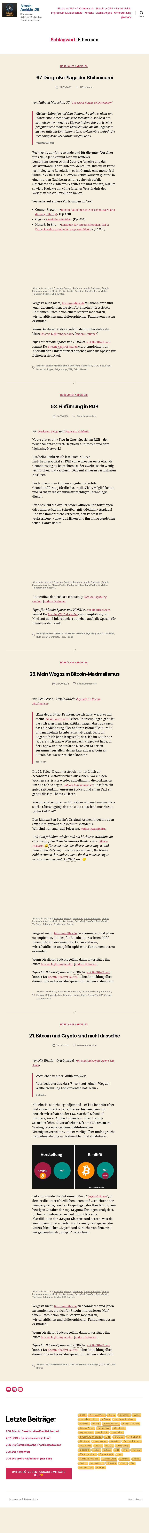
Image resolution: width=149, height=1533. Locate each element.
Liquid (101, 639)
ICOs (97, 371)
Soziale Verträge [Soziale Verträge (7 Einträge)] (86, 1493)
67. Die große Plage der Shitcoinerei (74, 78)
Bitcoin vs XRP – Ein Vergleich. (113, 8)
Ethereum (75, 371)
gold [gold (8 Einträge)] (117, 1476)
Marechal (41, 375)
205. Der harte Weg (18, 1477)
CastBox (82, 297)
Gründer (68, 1011)
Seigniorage (61, 375)
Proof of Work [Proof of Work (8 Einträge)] (85, 1471)
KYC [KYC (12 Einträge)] (120, 1480)
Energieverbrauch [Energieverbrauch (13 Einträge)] (131, 1449)
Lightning (92, 639)
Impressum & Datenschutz (66, 13)
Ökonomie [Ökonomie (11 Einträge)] (119, 1462)
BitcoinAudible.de (75, 309)
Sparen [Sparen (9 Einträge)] (112, 1440)
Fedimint (81, 639)
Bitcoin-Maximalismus (57, 371)
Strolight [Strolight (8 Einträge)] (83, 1489)
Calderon (59, 639)
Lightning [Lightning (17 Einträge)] (84, 1466)
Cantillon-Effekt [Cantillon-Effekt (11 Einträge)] (109, 1484)
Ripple (50, 375)
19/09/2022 (62, 1071)
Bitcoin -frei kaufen (65, 353)
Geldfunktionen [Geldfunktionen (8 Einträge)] (97, 1489)
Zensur (110, 1011)
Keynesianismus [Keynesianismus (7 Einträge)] (86, 1458)
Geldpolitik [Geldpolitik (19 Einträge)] (102, 1458)
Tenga (70, 643)
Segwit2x (95, 1011)
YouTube (107, 297)
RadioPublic (94, 297)
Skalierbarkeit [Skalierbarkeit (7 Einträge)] (119, 1454)
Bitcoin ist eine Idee (60, 226)
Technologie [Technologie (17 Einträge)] (103, 1453)
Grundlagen (94, 1390)
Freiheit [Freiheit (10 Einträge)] (109, 1471)
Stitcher (48, 299)
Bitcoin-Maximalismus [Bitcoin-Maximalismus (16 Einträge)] (125, 1445)
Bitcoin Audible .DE (31, 8)
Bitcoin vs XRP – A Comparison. (75, 8)
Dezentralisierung (92, 1007)
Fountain (58, 294)
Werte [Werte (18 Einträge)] (137, 1440)
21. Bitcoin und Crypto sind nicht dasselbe (75, 1056)
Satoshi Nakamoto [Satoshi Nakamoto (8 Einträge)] (111, 1449)
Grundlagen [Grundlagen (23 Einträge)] (134, 1462)
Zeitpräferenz (82, 375)
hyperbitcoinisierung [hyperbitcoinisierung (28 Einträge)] (90, 1462)
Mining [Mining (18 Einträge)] (96, 1449)
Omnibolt (111, 639)
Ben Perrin (51, 1007)
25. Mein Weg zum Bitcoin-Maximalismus (74, 684)
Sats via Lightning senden (59, 340)
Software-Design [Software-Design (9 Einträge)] (86, 1454)
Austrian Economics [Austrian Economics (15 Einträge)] (89, 1484)
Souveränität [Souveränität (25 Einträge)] (106, 1479)
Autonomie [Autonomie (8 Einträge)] (124, 1484)
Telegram (37, 299)
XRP (72, 375)
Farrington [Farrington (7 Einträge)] (136, 1476)
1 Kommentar (87, 88)
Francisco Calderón (81, 438)
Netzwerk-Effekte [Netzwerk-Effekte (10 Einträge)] (97, 1440)
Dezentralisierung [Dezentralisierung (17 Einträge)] (132, 1466)
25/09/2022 (62, 699)
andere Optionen (92, 340)
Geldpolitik (88, 371)
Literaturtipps (104, 13)
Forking (40, 1011)
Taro (63, 643)
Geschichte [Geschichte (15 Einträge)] (117, 1458)
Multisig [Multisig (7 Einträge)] (96, 1476)
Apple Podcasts (95, 294)
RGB (38, 643)
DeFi (72, 1390)
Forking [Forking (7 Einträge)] (123, 1489)
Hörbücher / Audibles (74, 67)
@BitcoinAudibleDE (95, 845)
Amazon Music (52, 297)
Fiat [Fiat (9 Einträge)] (132, 1489)
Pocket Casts (68, 297)
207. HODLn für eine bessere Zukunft (28, 1463)
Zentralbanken (44, 1014)
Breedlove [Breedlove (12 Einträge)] (84, 1475)
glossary (126, 17)
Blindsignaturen (44, 639)
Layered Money (98, 1222)
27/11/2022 (62, 422)
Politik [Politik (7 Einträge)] (125, 1476)
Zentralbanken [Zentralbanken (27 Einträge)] (87, 1479)
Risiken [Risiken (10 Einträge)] (98, 1471)
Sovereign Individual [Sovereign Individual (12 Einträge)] (88, 1445)
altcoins (40, 371)
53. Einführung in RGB (74, 412)
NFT (110, 1390)
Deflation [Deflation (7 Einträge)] (107, 1476)
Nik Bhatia (41, 1393)
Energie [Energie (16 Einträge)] (100, 1493)
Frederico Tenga (49, 438)
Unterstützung (122, 13)
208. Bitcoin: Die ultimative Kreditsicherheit (32, 1456)
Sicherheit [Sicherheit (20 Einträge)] (124, 1440)
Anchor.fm (79, 294)
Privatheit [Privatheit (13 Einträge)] (84, 1449)
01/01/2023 (65, 88)
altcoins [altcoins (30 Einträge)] (112, 1488)
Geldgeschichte (54, 1011)
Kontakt (89, 13)
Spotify (68, 294)
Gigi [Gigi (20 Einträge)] (108, 1462)
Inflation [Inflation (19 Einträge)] (106, 1445)
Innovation (107, 371)
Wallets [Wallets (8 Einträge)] (136, 1484)
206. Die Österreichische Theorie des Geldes (33, 1470)
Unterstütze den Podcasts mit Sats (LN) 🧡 (38, 1499)
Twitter (62, 299)
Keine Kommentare (87, 422)
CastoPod (82, 937)
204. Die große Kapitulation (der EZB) (29, 1484)
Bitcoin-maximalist (59, 735)
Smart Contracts (51, 643)
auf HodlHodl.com (100, 348)
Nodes (76, 1011)
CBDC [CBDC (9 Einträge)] (82, 1440)
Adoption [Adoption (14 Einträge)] (115, 1467)
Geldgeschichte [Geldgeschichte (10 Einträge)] (100, 1467)
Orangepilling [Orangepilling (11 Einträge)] (122, 1471)
